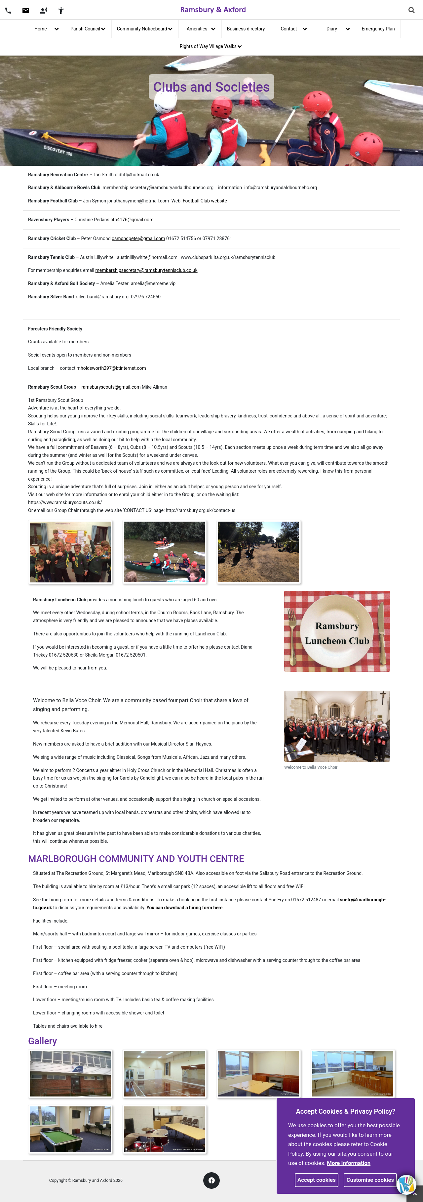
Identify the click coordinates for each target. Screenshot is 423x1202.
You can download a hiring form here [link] (184, 907)
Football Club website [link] (205, 200)
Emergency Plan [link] (378, 28)
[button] (8, 10)
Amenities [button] (201, 28)
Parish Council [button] (87, 28)
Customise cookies (370, 1180)
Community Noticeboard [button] (145, 28)
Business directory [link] (246, 28)
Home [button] (46, 28)
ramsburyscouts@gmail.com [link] (110, 387)
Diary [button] (338, 28)
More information (348, 1163)
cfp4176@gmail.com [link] (131, 219)
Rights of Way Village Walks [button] (211, 45)
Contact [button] (294, 28)
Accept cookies (316, 1180)
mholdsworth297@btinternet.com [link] (111, 368)
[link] (26, 13)
